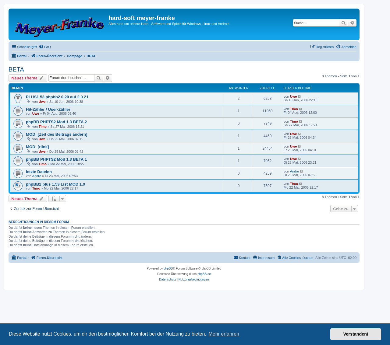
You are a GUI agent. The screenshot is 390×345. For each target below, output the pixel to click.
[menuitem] (45, 47)
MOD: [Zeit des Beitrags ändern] (56, 134)
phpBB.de (204, 274)
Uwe (42, 101)
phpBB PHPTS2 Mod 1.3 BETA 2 (56, 122)
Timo (294, 109)
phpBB (168, 268)
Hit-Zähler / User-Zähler (48, 109)
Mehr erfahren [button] (223, 333)
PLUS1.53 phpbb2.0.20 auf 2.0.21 (57, 97)
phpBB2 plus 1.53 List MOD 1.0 (55, 184)
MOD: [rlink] (37, 147)
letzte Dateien (39, 171)
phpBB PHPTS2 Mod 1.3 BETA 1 (56, 159)
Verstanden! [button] (355, 334)
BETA (16, 69)
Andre (36, 176)
